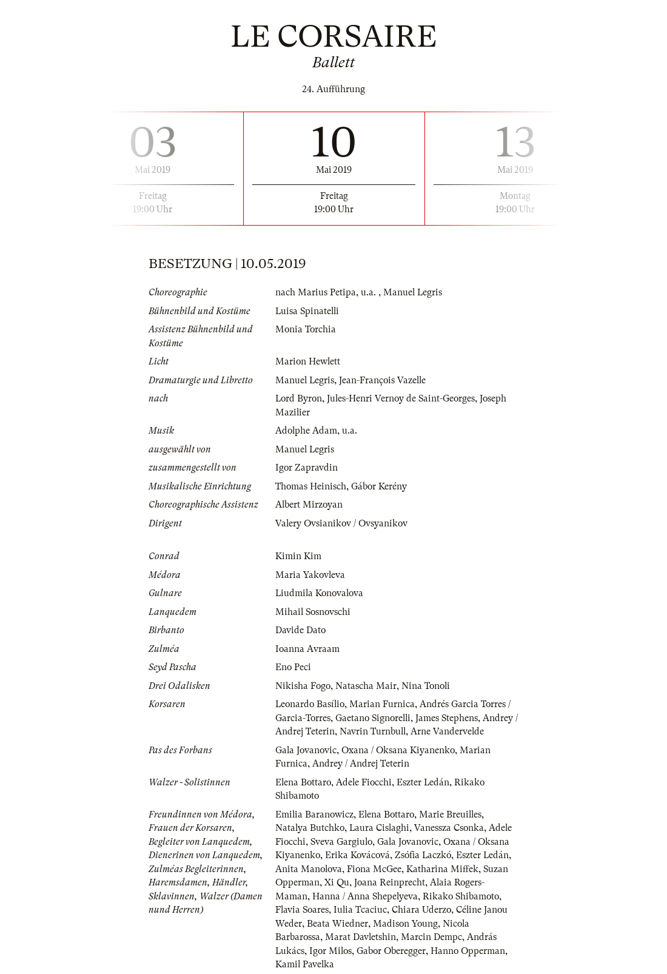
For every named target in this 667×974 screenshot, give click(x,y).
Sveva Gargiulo (343, 841)
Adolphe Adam (306, 430)
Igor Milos (332, 950)
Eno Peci (293, 667)
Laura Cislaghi (381, 827)
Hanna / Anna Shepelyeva (365, 896)
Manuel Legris (413, 292)
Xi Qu (337, 882)
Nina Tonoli (428, 685)
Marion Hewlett (308, 361)
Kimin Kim (298, 556)
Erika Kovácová (359, 855)
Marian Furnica (385, 704)
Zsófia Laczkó (426, 855)
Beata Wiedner (337, 923)
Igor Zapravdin (306, 467)
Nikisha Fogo (303, 685)
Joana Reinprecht (391, 882)
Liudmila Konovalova (321, 593)
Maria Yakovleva (310, 574)
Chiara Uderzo (424, 909)
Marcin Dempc (432, 937)
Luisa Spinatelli (308, 311)
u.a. (369, 292)
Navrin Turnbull (378, 731)
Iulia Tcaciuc (362, 909)
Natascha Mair (367, 685)
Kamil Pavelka (305, 964)
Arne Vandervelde (454, 731)
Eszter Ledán (426, 782)
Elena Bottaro (304, 782)
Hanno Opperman (472, 950)
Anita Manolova (309, 869)
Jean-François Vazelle (384, 380)
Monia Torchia (306, 329)
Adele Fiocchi (366, 782)
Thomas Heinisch (311, 486)
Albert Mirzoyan (309, 504)
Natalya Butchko (310, 827)
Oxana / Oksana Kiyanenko (400, 750)
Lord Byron (299, 398)
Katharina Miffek (445, 869)
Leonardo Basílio (311, 704)
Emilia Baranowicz (315, 814)
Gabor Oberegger (394, 950)
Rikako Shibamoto (463, 896)
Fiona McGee (376, 869)
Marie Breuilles (454, 814)
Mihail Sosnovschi (314, 611)
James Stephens (450, 718)
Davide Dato (300, 630)
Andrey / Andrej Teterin (360, 763)
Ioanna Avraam (307, 648)
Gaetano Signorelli (375, 718)
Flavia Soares (302, 909)
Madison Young (406, 923)
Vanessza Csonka (452, 827)
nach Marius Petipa (315, 292)
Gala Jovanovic (306, 750)
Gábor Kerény (380, 486)
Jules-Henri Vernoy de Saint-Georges (404, 398)
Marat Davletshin (361, 937)
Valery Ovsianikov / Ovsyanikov (343, 523)
